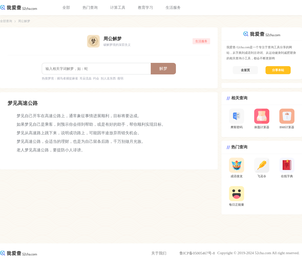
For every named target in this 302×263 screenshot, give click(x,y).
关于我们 (158, 253)
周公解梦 (24, 21)
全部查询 (6, 21)
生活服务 (173, 8)
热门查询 (90, 8)
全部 (66, 8)
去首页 (245, 70)
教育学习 (145, 8)
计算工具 (117, 8)
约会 (96, 78)
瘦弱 (120, 78)
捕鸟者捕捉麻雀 (67, 78)
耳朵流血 (86, 78)
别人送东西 (108, 78)
